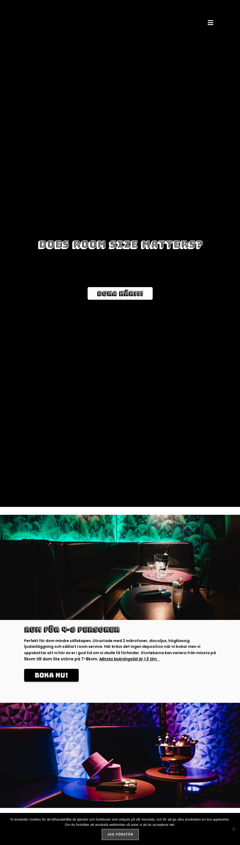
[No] (233, 829)
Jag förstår (121, 835)
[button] (210, 22)
